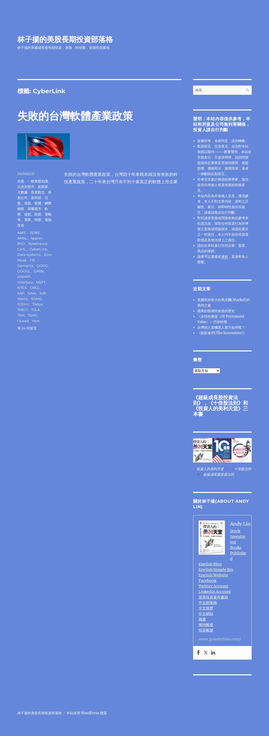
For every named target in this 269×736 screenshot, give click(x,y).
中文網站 (206, 613)
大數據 (22, 192)
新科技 (36, 198)
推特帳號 (206, 624)
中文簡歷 (206, 608)
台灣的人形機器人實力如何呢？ (221, 327)
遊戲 (27, 214)
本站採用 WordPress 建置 (86, 713)
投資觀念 (38, 192)
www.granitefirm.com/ (220, 639)
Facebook (207, 580)
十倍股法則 (225, 403)
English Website (213, 575)
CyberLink (38, 249)
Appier (36, 238)
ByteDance (38, 243)
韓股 (37, 220)
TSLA (35, 310)
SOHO (36, 299)
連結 (224, 256)
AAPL (22, 232)
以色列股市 (25, 187)
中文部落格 (208, 602)
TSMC (32, 315)
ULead (23, 321)
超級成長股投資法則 (218, 474)
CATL (21, 249)
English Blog (210, 564)
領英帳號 (206, 630)
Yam (36, 321)
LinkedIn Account (215, 591)
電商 (27, 220)
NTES (22, 288)
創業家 (43, 187)
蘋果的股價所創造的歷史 (216, 311)
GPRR (39, 271)
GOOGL (23, 271)
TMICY (22, 310)
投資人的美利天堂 (218, 408)
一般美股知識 (38, 181)
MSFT (40, 282)
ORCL (35, 288)
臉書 (202, 619)
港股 (27, 203)
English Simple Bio (216, 569)
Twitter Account (213, 586)
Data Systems (29, 255)
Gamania (25, 266)
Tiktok (37, 304)
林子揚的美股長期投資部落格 (65, 39)
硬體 (37, 203)
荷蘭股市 (34, 209)
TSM (20, 315)
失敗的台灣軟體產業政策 (75, 115)
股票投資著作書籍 (213, 597)
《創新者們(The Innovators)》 (222, 333)
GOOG (42, 266)
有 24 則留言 (27, 328)
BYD (21, 243)
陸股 (37, 214)
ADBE (35, 232)
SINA (32, 293)
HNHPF (23, 277)
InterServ (25, 282)
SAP (20, 293)
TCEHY (23, 304)
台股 (20, 181)
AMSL (22, 238)
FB (32, 260)
